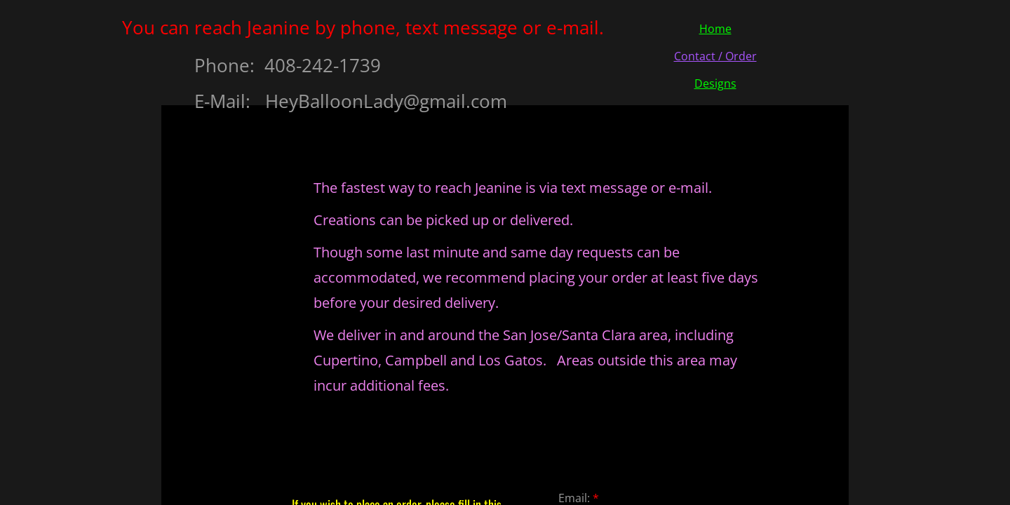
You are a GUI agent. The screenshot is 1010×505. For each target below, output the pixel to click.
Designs (715, 83)
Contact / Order (715, 56)
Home (715, 28)
